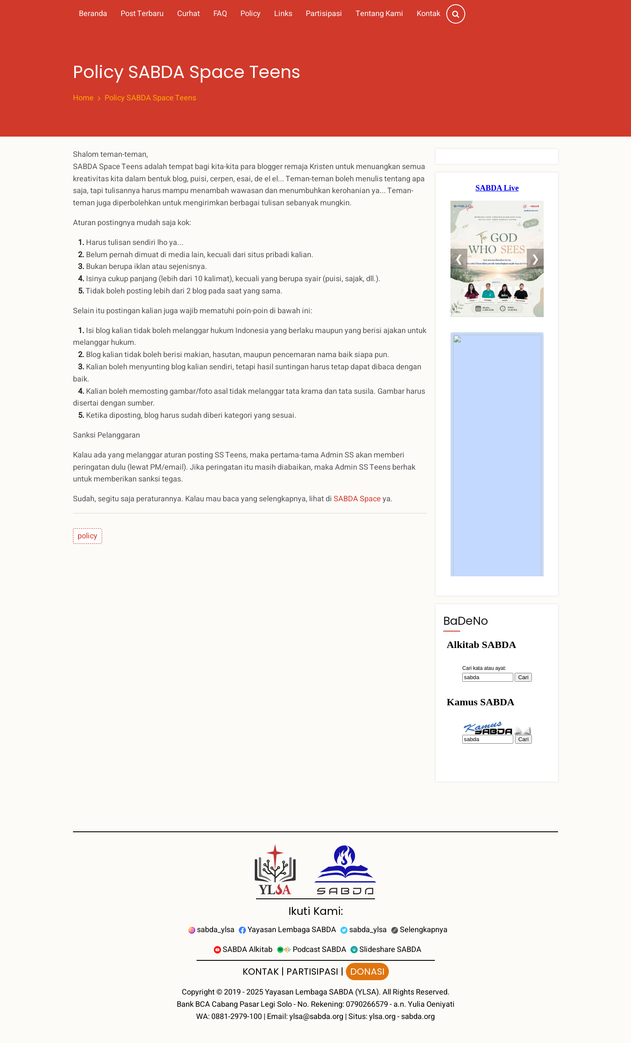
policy (87, 536)
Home (83, 98)
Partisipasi (324, 13)
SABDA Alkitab (243, 949)
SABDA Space (357, 499)
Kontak (428, 13)
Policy (250, 13)
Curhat (188, 13)
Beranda (93, 13)
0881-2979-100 (236, 1016)
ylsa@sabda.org (316, 1016)
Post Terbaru (142, 13)
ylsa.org (382, 1016)
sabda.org (418, 1016)
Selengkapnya (419, 929)
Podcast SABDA (311, 949)
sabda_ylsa (211, 929)
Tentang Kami (379, 13)
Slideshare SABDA (386, 949)
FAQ (220, 13)
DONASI (367, 971)
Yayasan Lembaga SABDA (287, 929)
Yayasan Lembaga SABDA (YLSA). (323, 992)
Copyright (198, 992)
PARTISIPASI (312, 971)
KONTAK (261, 971)
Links (283, 13)
